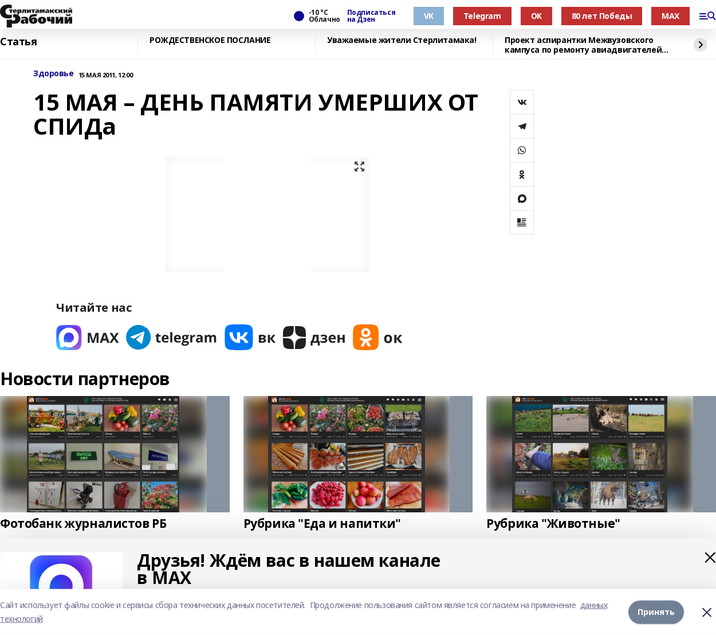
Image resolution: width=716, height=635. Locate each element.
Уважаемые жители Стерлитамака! (401, 40)
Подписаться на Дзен (371, 16)
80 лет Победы (602, 15)
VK (429, 15)
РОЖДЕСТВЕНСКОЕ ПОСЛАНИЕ (210, 40)
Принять (656, 611)
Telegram (482, 15)
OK (536, 15)
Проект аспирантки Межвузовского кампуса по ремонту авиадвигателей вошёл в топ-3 (583, 45)
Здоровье (53, 74)
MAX (670, 15)
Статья (18, 42)
